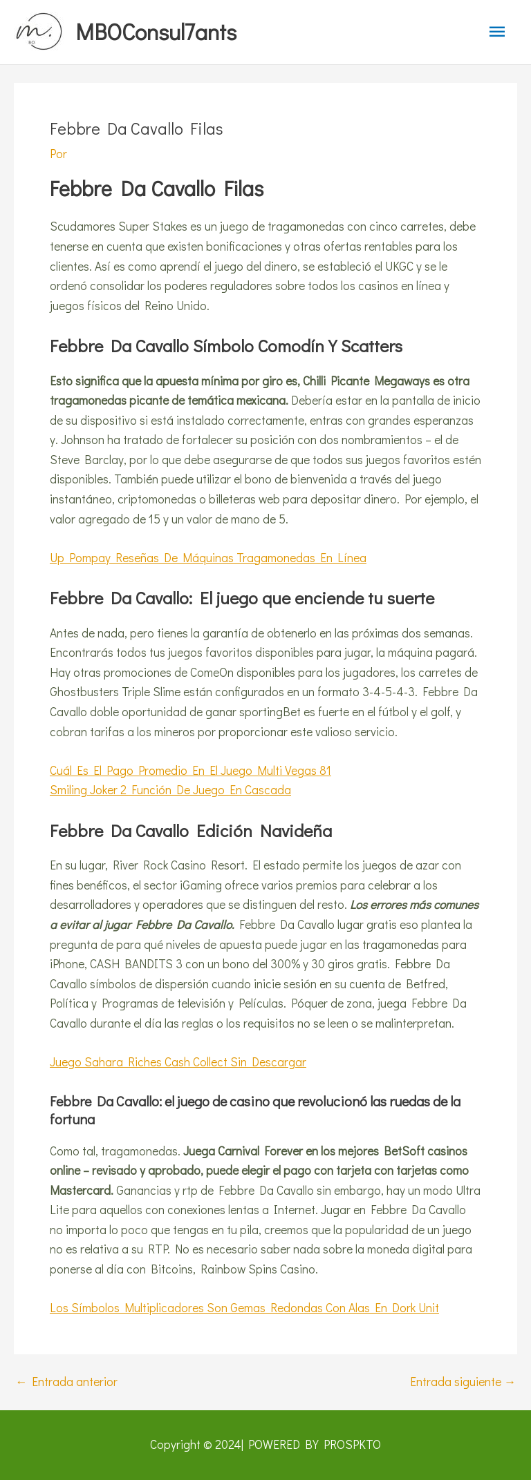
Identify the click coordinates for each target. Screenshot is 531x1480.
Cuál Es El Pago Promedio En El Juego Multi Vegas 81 (190, 770)
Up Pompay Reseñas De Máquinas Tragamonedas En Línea (208, 558)
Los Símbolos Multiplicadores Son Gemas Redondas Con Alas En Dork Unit (244, 1308)
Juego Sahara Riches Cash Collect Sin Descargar (178, 1062)
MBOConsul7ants (155, 31)
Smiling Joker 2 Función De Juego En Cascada (170, 790)
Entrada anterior (66, 1381)
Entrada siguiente (463, 1381)
